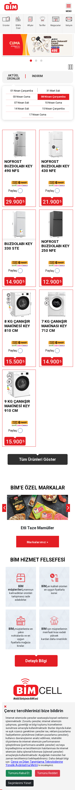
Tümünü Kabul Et (18, 773)
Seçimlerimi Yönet (19, 783)
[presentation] (4, 508)
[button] (31, 61)
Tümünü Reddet (47, 773)
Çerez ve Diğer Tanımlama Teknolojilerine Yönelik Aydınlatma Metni (34, 763)
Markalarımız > (37, 542)
